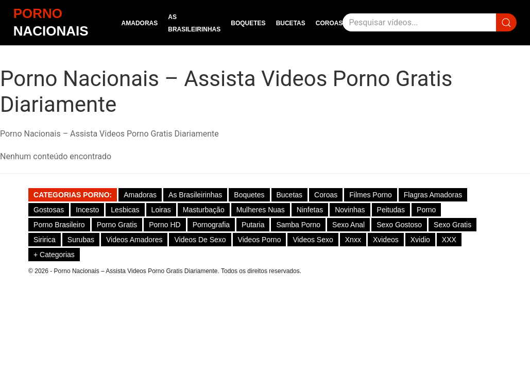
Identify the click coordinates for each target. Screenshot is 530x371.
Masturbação (204, 210)
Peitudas (391, 210)
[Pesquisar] (419, 22)
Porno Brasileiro (59, 225)
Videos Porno (259, 239)
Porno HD (164, 225)
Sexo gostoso (399, 225)
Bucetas (290, 23)
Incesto (87, 210)
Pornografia (211, 225)
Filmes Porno (370, 195)
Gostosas (48, 210)
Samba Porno (298, 225)
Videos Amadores (134, 239)
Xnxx (353, 239)
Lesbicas (125, 210)
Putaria (253, 225)
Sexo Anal (348, 225)
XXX (449, 239)
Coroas (329, 23)
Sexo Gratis (452, 225)
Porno (426, 210)
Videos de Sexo (200, 239)
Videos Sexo (313, 239)
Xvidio (420, 239)
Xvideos (386, 239)
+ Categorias (54, 254)
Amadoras (140, 23)
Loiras (161, 210)
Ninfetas (310, 210)
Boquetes (248, 23)
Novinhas (350, 210)
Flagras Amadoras (433, 195)
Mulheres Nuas (260, 210)
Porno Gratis (117, 225)
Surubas (80, 239)
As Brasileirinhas (195, 195)
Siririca (44, 239)
